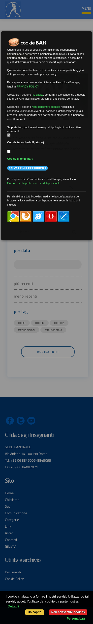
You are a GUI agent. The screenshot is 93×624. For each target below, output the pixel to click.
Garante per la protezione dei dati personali (33, 183)
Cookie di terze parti (20, 158)
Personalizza (76, 618)
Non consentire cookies (68, 612)
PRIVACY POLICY (28, 86)
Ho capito (34, 612)
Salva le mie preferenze (27, 168)
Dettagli (13, 606)
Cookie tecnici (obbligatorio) (25, 142)
